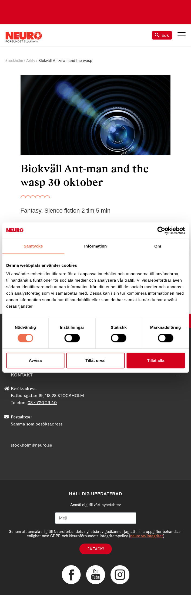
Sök (162, 35)
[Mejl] (95, 518)
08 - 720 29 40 (42, 402)
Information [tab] (95, 246)
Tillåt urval (95, 360)
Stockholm (14, 60)
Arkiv (30, 60)
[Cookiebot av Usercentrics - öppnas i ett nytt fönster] (161, 230)
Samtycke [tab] (33, 246)
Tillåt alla (155, 360)
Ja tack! (96, 549)
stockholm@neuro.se (31, 445)
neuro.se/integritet (146, 536)
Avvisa (35, 360)
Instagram (119, 574)
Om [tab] (157, 246)
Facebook (71, 574)
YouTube (95, 574)
